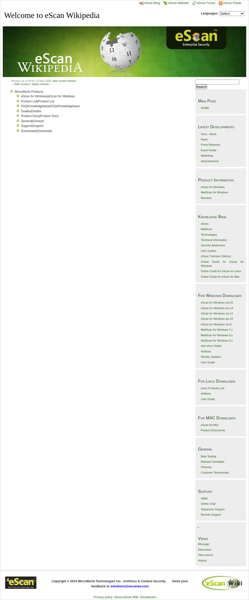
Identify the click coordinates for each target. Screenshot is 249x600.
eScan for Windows (213, 187)
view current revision (64, 81)
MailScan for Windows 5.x (217, 340)
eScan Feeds (232, 3)
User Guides (208, 250)
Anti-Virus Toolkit (211, 345)
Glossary (206, 466)
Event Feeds (208, 150)
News (204, 139)
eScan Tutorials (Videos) (216, 256)
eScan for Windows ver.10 (217, 318)
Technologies (209, 234)
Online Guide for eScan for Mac (220, 276)
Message (203, 544)
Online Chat (208, 503)
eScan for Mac (210, 424)
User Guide (208, 362)
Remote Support (211, 514)
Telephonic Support (213, 509)
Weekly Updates (211, 356)
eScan (205, 223)
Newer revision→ (42, 84)
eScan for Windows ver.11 (217, 313)
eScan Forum (203, 3)
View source (205, 554)
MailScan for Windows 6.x (217, 335)
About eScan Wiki (126, 597)
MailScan (206, 229)
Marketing (207, 155)
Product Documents (213, 430)
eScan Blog (149, 3)
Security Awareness (213, 245)
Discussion (204, 549)
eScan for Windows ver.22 (217, 302)
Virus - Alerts (209, 134)
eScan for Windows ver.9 (216, 324)
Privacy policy (103, 597)
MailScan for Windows (214, 192)
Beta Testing (208, 456)
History (202, 560)
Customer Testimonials (215, 472)
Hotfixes (206, 351)
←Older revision (20, 84)
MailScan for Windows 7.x (217, 329)
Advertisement (210, 161)
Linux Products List (212, 388)
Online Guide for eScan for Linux (221, 271)
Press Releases (210, 144)
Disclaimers (148, 597)
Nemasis (206, 197)
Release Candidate (212, 461)
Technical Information (214, 239)
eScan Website (176, 3)
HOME (205, 107)
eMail (204, 498)
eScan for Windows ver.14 (217, 308)
